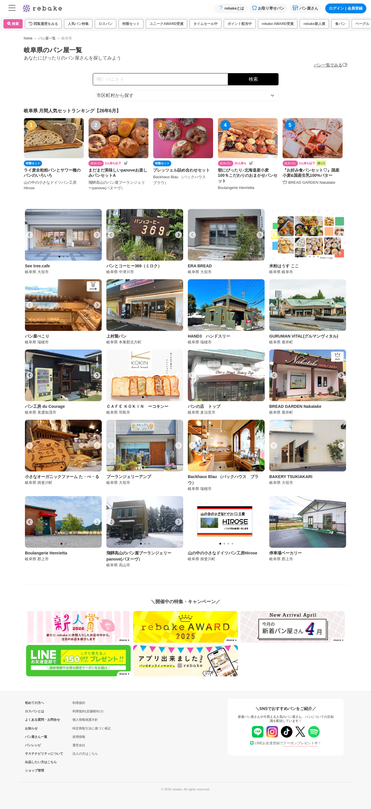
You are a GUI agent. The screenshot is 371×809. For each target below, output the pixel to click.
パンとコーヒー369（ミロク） (134, 266)
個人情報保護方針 (85, 719)
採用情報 (78, 736)
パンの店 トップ (204, 406)
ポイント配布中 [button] (240, 24)
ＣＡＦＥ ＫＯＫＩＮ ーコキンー (137, 406)
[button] (43, 23)
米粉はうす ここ (284, 266)
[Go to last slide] (29, 234)
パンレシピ (33, 745)
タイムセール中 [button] (205, 24)
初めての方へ (34, 703)
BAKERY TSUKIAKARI (290, 476)
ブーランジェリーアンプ (128, 476)
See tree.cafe (37, 266)
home (28, 38)
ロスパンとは (34, 711)
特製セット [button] (131, 24)
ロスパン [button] (105, 24)
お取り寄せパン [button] (268, 8)
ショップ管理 (34, 770)
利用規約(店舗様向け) (87, 711)
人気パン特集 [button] (78, 24)
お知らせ (31, 728)
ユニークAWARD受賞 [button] (166, 24)
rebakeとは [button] (230, 8)
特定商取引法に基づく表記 (91, 728)
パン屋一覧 (47, 38)
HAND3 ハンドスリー (209, 336)
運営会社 (78, 745)
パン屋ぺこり (37, 336)
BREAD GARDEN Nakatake (295, 406)
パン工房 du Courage (45, 406)
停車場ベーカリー (285, 553)
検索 (13, 24)
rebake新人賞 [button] (314, 24)
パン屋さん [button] (305, 8)
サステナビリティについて (34, 753)
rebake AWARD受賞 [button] (278, 24)
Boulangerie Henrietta (46, 553)
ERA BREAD (200, 266)
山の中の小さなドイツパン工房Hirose (222, 553)
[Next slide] (97, 234)
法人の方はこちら (85, 753)
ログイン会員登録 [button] (346, 8)
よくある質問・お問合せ (34, 719)
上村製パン (116, 336)
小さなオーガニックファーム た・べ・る (62, 476)
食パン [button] (340, 24)
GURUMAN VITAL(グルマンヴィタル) (303, 336)
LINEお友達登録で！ (286, 743)
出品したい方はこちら (34, 762)
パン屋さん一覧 (34, 736)
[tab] (59, 256)
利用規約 (78, 703)
